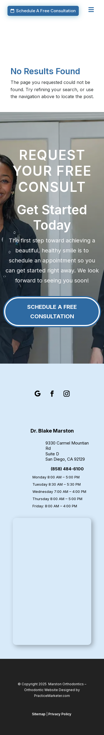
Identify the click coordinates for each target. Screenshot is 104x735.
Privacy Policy (59, 714)
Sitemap (38, 714)
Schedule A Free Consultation (46, 10)
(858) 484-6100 (67, 468)
